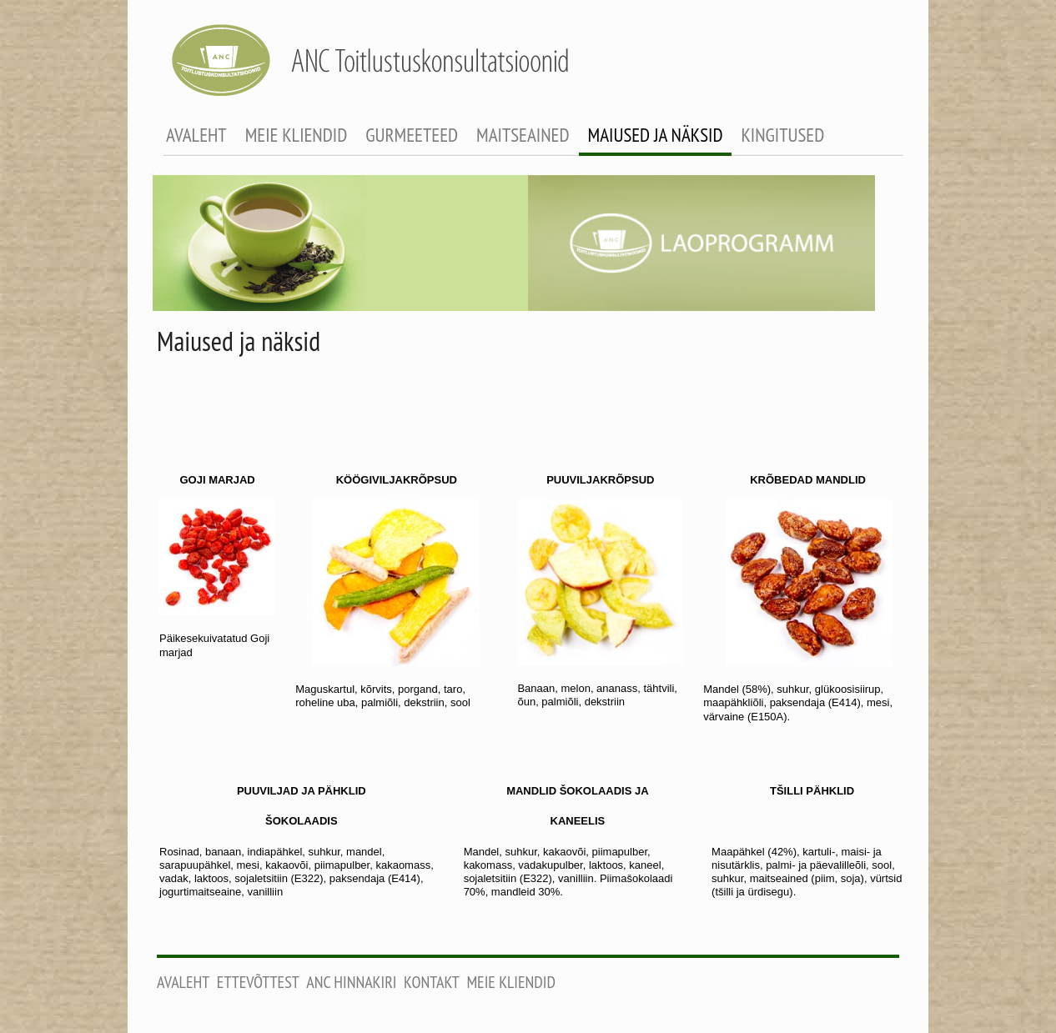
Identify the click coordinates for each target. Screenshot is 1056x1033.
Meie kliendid (511, 982)
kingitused (782, 135)
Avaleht (183, 982)
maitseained (522, 135)
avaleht (196, 135)
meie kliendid (296, 135)
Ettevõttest (258, 982)
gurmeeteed (411, 135)
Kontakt (432, 982)
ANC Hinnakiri (351, 982)
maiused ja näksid (655, 135)
